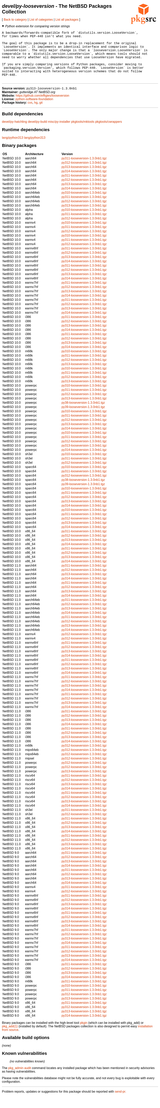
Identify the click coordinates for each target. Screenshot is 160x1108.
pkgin (83, 1034)
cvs (30, 114)
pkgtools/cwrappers (108, 133)
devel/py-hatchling (14, 133)
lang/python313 (12, 149)
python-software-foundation (34, 110)
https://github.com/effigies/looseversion (42, 107)
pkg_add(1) (10, 1037)
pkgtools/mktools (82, 133)
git (41, 114)
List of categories (41, 19)
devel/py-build (37, 133)
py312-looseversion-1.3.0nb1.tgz (84, 174)
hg (36, 114)
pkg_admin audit (19, 1079)
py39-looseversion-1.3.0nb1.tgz (83, 418)
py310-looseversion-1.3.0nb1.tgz (84, 204)
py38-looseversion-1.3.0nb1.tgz (83, 414)
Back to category (15, 19)
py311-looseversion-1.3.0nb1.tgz (84, 169)
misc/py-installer (59, 133)
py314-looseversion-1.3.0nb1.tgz (84, 182)
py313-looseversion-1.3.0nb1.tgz (84, 178)
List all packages (66, 19)
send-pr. (120, 1103)
